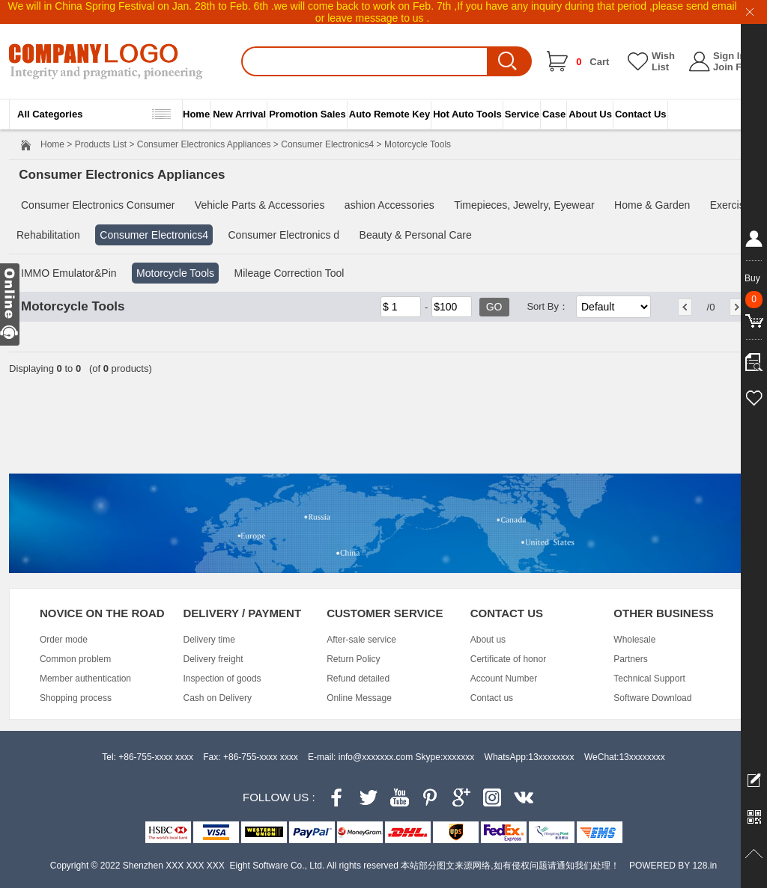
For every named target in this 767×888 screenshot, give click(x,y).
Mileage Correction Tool (289, 273)
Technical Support (649, 678)
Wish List (663, 61)
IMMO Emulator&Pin (69, 273)
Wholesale (634, 639)
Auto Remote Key (389, 114)
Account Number (503, 678)
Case (554, 114)
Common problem (75, 659)
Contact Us (641, 114)
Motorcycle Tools (175, 273)
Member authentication (85, 678)
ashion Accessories (389, 205)
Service (522, 114)
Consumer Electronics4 (327, 144)
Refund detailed (358, 678)
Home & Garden (652, 205)
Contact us (491, 698)
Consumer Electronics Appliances (204, 144)
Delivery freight (213, 659)
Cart (592, 61)
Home (196, 114)
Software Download (652, 698)
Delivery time (209, 639)
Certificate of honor (508, 659)
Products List (101, 144)
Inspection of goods (222, 678)
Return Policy (353, 659)
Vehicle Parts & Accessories (260, 205)
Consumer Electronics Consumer (98, 205)
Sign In (729, 55)
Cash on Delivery (218, 698)
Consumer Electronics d (283, 235)
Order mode (64, 639)
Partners (630, 659)
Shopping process (76, 698)
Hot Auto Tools (467, 114)
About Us (590, 114)
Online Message (359, 698)
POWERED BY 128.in (673, 865)
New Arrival (239, 114)
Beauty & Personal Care (416, 235)
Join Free (735, 67)
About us (488, 639)
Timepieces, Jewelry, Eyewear (524, 205)
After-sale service (361, 639)
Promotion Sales (307, 114)
